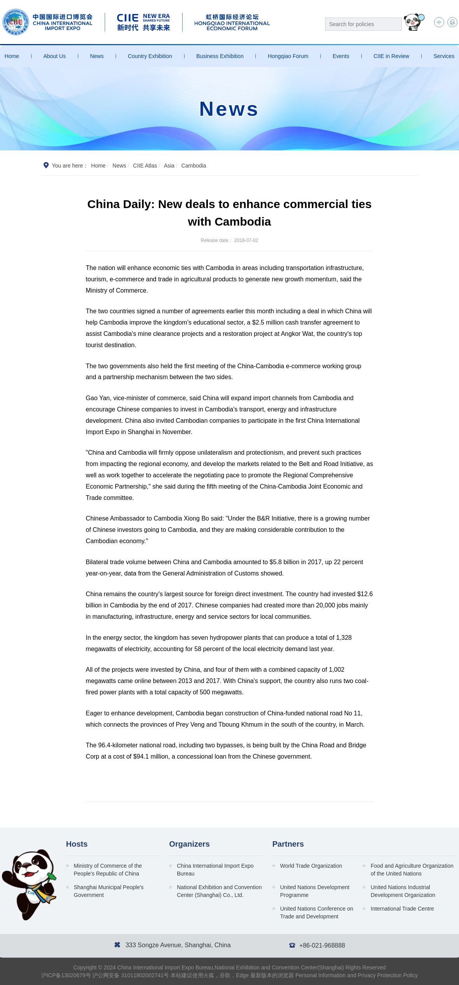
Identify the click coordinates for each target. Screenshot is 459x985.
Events (340, 56)
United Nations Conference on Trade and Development (316, 913)
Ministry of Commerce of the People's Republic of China (108, 870)
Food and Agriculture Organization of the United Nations (412, 870)
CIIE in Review (391, 56)
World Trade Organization (311, 866)
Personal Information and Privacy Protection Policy (356, 975)
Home (12, 56)
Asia (169, 165)
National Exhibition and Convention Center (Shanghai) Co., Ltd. (219, 891)
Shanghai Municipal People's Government (109, 891)
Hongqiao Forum (288, 56)
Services (443, 56)
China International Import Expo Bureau (215, 870)
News (97, 56)
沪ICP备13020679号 (66, 975)
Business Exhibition (219, 56)
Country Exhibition (150, 56)
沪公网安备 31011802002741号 (130, 975)
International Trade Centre (402, 909)
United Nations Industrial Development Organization (403, 891)
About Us (54, 56)
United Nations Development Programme (315, 891)
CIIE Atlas (145, 165)
